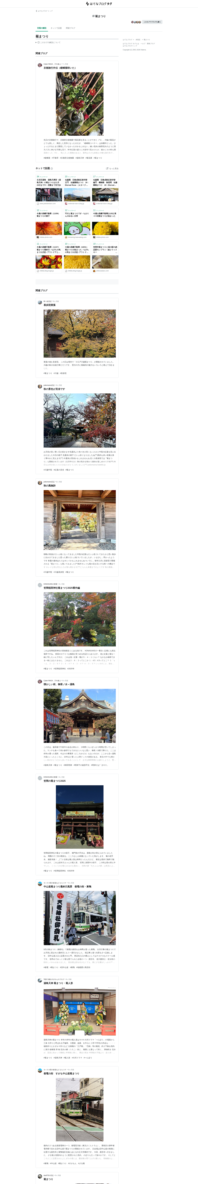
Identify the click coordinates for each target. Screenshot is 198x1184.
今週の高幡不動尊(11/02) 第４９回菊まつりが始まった (104, 214)
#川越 (56, 373)
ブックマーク (42, 176)
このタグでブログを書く (152, 22)
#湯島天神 (79, 158)
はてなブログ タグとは (131, 44)
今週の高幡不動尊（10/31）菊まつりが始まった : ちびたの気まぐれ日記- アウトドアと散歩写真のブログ (77, 250)
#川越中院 (48, 470)
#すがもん (72, 1163)
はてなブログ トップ (44, 11)
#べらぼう (88, 1058)
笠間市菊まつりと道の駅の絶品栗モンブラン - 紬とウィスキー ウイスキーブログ (105, 250)
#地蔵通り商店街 (83, 967)
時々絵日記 (48, 301)
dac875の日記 (49, 1175)
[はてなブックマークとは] (52, 168)
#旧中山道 (64, 967)
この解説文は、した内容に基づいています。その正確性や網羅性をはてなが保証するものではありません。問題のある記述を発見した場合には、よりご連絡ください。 (48, 43)
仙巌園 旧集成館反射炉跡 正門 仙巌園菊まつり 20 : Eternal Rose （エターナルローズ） (77, 183)
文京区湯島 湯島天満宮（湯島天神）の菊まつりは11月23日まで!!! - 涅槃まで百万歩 (49, 182)
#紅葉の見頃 (59, 470)
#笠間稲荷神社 (60, 669)
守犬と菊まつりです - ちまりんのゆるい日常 (77, 214)
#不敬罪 (55, 158)
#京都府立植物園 (67, 158)
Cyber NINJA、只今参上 (52, 64)
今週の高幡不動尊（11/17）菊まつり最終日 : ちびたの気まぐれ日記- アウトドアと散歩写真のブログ (49, 250)
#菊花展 (89, 158)
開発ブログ (151, 44)
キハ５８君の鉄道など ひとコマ (55, 883)
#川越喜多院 (59, 572)
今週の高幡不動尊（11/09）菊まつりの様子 (48, 214)
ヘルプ (143, 44)
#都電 (46, 967)
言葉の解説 (41, 28)
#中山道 (53, 1163)
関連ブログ (70, 28)
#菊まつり (98, 158)
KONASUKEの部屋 (50, 584)
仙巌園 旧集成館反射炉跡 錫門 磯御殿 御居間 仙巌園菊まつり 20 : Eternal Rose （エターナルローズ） (105, 183)
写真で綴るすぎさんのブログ (54, 979)
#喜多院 (63, 373)
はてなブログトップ (130, 46)
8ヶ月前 (56, 301)
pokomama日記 (49, 385)
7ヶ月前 (65, 64)
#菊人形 (67, 1058)
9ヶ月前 (58, 1175)
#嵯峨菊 (47, 158)
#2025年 (70, 669)
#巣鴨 (72, 967)
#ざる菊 (81, 1163)
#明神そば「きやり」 (100, 765)
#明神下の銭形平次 (81, 765)
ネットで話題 (56, 28)
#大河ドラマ (77, 1058)
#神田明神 (68, 765)
